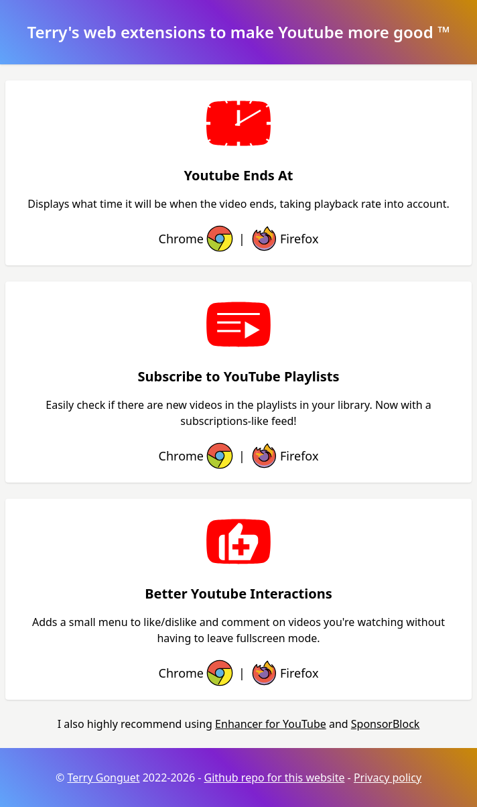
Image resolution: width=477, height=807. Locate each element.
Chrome (197, 239)
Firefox (283, 239)
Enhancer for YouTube (270, 724)
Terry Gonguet (103, 777)
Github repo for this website (274, 777)
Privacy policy (387, 777)
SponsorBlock (385, 724)
